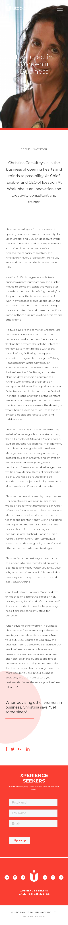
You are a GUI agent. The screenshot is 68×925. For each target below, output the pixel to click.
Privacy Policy (46, 912)
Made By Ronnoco (34, 916)
